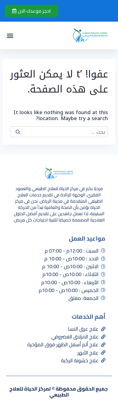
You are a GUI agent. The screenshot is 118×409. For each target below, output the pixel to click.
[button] (10, 35)
